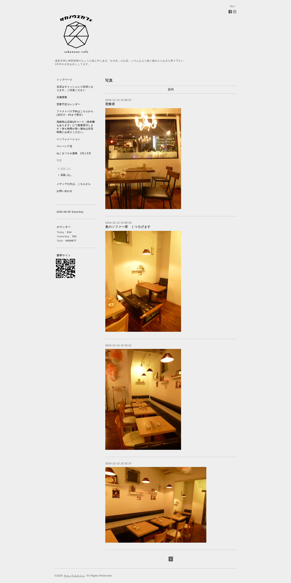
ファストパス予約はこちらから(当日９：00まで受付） (75, 113)
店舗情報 (62, 97)
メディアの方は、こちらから (74, 184)
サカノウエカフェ (74, 575)
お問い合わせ (64, 191)
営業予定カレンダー (68, 104)
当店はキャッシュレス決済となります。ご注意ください (75, 88)
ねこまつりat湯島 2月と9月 (74, 153)
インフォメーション (68, 139)
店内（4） (66, 168)
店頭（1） (66, 175)
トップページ (64, 79)
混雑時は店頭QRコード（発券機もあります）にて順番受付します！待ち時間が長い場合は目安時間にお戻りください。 (76, 127)
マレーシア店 (64, 146)
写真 (59, 160)
